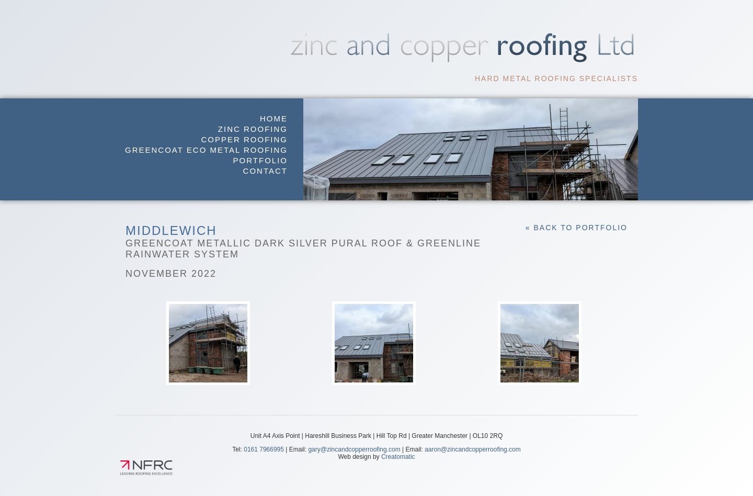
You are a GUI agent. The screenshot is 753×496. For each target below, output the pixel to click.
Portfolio (260, 160)
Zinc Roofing (253, 129)
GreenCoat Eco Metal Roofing (206, 149)
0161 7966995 (264, 449)
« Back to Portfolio (577, 227)
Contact (265, 170)
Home (274, 118)
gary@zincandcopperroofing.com (354, 449)
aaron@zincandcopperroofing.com (473, 449)
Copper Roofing (244, 139)
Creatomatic (398, 456)
